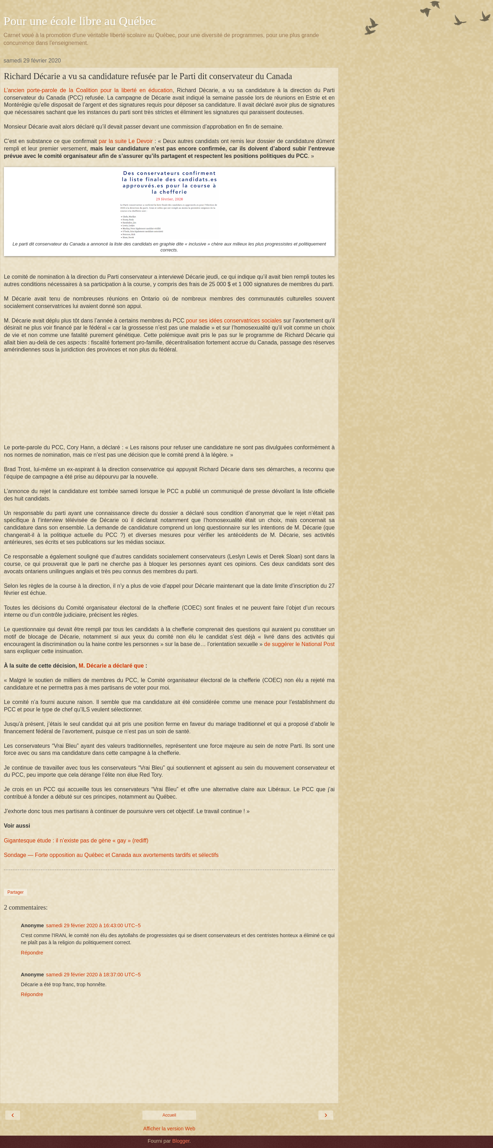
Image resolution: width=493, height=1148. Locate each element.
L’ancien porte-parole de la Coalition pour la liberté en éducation (88, 90)
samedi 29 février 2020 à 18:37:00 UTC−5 (93, 974)
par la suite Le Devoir (126, 141)
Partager (15, 892)
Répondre (32, 952)
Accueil (169, 1115)
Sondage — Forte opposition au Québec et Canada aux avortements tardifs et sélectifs (111, 855)
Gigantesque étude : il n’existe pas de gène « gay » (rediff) (76, 841)
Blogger (180, 1141)
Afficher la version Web (169, 1128)
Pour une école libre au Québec (80, 21)
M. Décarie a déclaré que (111, 666)
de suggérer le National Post (299, 644)
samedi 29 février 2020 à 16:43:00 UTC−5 (93, 925)
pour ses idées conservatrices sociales (234, 321)
